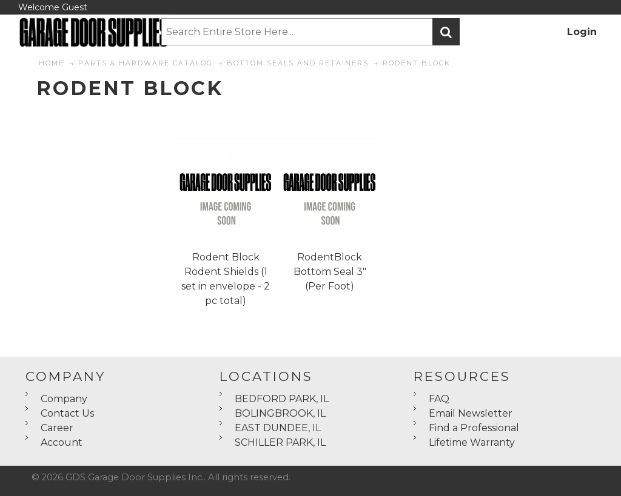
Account (61, 442)
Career (57, 428)
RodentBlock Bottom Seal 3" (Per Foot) (330, 271)
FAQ (439, 399)
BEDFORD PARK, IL (282, 399)
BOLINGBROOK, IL (280, 413)
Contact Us (67, 413)
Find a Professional (474, 428)
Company (64, 399)
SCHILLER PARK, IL (280, 442)
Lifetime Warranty (472, 442)
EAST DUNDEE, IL (278, 428)
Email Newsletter (470, 413)
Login (582, 32)
